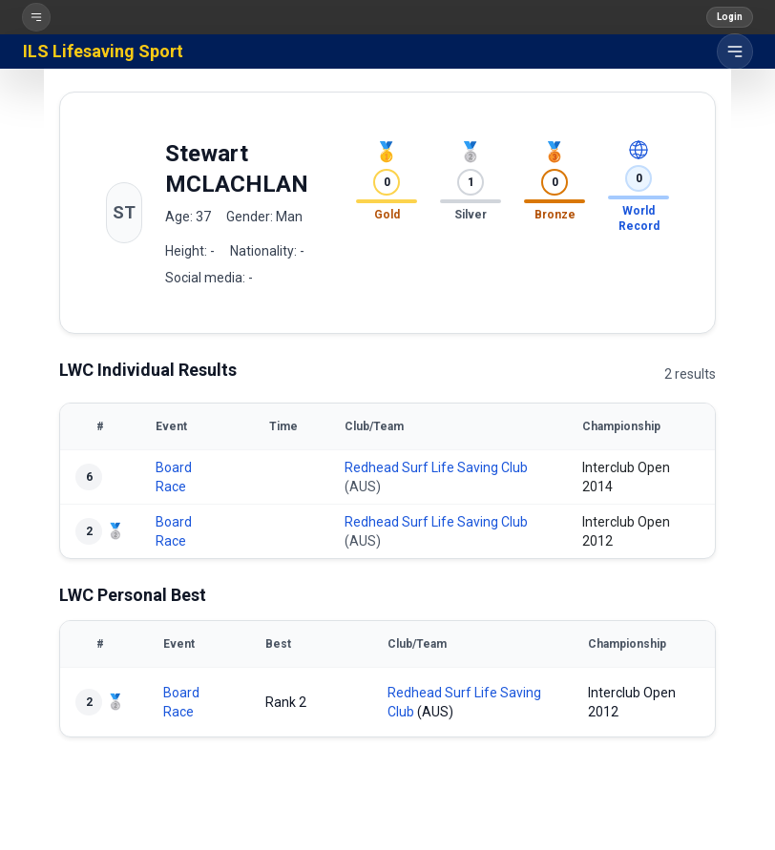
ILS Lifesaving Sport (103, 51)
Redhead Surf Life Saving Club (436, 467)
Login (730, 16)
